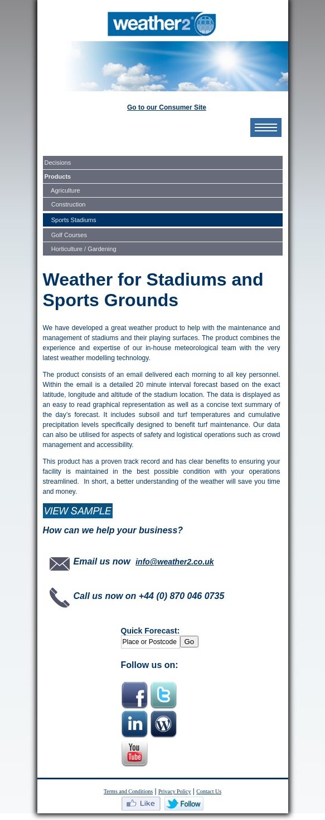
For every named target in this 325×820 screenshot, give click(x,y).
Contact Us (208, 791)
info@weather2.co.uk (174, 561)
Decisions (58, 162)
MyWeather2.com (162, 24)
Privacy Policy (174, 791)
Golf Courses (66, 235)
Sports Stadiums (70, 220)
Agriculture (62, 190)
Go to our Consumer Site (166, 107)
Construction (65, 204)
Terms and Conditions (128, 791)
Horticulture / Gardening (81, 248)
